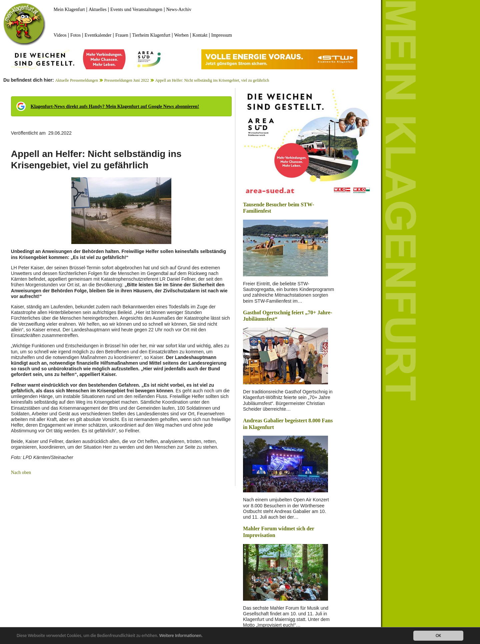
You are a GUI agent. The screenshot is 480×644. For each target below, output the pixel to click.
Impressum (221, 35)
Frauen (121, 35)
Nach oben (21, 472)
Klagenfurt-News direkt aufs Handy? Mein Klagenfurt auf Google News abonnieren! (115, 106)
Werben (181, 35)
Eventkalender (98, 35)
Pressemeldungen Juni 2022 (126, 80)
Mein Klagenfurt (69, 9)
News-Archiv (178, 9)
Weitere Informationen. (181, 636)
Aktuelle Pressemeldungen (76, 80)
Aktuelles (98, 9)
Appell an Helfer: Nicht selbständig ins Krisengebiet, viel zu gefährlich (212, 80)
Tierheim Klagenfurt (151, 35)
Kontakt (199, 35)
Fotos (75, 35)
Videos (60, 35)
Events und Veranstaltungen (136, 9)
